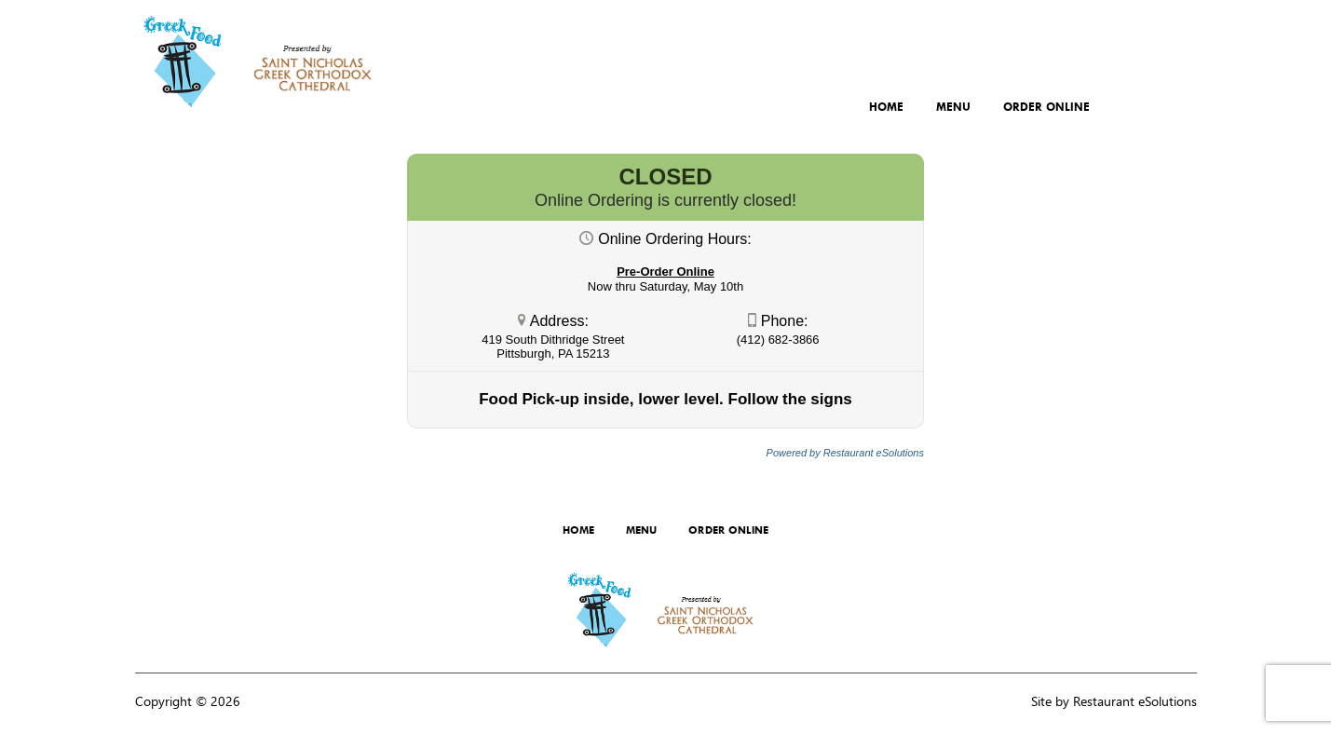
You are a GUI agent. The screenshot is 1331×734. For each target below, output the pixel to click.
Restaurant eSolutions (1135, 701)
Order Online (1046, 107)
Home (886, 107)
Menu (953, 107)
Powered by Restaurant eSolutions (845, 452)
